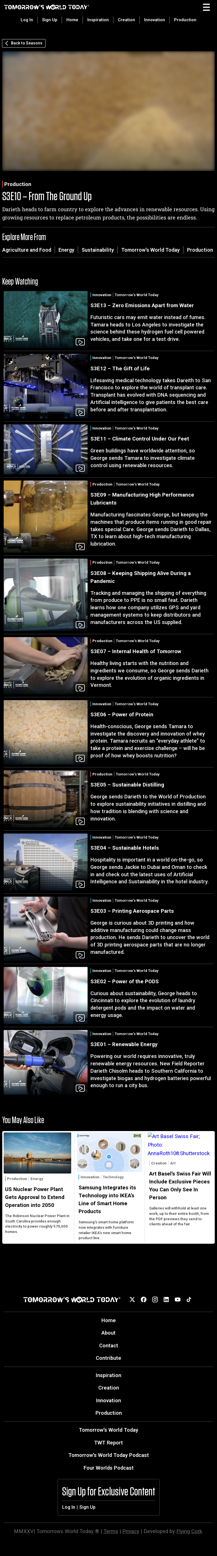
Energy (66, 250)
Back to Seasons (23, 43)
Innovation (154, 19)
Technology (113, 1177)
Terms (110, 1531)
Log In (27, 19)
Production (185, 19)
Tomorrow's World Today (150, 250)
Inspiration (98, 19)
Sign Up (49, 19)
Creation (126, 19)
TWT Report (108, 1443)
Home (72, 19)
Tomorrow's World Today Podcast (108, 1455)
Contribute (108, 1358)
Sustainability (98, 250)
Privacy (130, 1531)
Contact (108, 1345)
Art (172, 1163)
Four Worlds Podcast (109, 1468)
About (108, 1333)
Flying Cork (189, 1531)
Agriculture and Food (26, 250)
